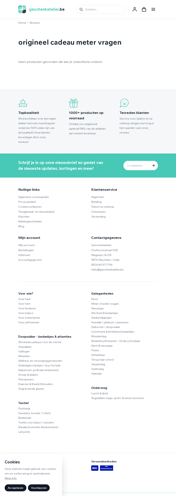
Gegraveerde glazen (31, 388)
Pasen (95, 350)
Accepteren (15, 488)
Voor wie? (25, 293)
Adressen (24, 255)
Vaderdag (97, 369)
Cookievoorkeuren (30, 206)
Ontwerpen (98, 211)
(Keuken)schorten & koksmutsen (38, 427)
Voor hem (24, 303)
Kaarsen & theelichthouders (35, 384)
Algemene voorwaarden (33, 197)
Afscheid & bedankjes (104, 313)
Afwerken (24, 356)
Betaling (96, 202)
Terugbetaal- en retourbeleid (36, 211)
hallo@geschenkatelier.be (107, 269)
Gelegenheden (102, 293)
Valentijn (96, 373)
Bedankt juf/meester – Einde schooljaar (115, 341)
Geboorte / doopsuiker (105, 327)
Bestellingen (26, 250)
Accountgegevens (30, 260)
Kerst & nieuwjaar (102, 345)
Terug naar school (102, 359)
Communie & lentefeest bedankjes (112, 331)
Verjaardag (98, 364)
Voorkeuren (39, 488)
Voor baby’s (25, 313)
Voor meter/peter (29, 317)
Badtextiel (24, 418)
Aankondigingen (101, 317)
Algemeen (97, 197)
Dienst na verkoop (102, 206)
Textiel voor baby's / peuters (36, 422)
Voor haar (24, 299)
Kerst (94, 299)
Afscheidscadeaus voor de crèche (39, 342)
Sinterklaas (98, 355)
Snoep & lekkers (28, 374)
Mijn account (26, 245)
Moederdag (98, 336)
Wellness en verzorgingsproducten (40, 360)
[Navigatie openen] (153, 9)
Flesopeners (26, 379)
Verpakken (24, 347)
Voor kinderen (27, 308)
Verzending (98, 216)
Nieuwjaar (97, 308)
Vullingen (24, 351)
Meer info (11, 478)
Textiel (23, 403)
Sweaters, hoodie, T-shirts (34, 413)
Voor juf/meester (28, 322)
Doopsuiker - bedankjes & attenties (44, 336)
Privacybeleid (27, 202)
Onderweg (99, 388)
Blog (21, 226)
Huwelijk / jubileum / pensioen (109, 322)
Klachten (23, 216)
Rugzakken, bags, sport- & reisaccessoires (117, 398)
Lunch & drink (99, 393)
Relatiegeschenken (30, 221)
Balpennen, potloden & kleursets (38, 370)
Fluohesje (24, 408)
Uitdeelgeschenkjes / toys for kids (39, 365)
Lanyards (24, 432)
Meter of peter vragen (105, 303)
